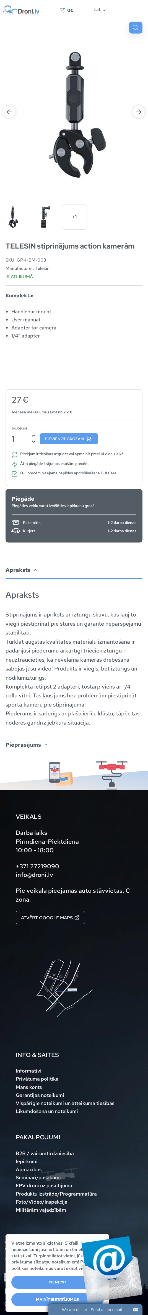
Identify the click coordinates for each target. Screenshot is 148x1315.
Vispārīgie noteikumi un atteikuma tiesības (65, 1103)
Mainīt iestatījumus (57, 1299)
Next (138, 112)
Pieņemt (57, 1282)
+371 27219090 (37, 866)
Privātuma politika (37, 1078)
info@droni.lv (34, 875)
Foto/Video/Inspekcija (41, 1201)
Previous (9, 112)
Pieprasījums (23, 744)
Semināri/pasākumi (38, 1177)
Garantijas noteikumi (40, 1095)
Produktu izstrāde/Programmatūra (56, 1193)
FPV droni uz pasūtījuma (44, 1185)
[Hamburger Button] (135, 10)
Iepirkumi (27, 1161)
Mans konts (29, 1087)
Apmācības (29, 1169)
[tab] (74, 644)
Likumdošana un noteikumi (47, 1111)
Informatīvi (28, 1070)
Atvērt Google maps (50, 918)
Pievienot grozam (64, 438)
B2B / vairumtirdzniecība (45, 1153)
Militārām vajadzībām (41, 1209)
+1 (74, 217)
